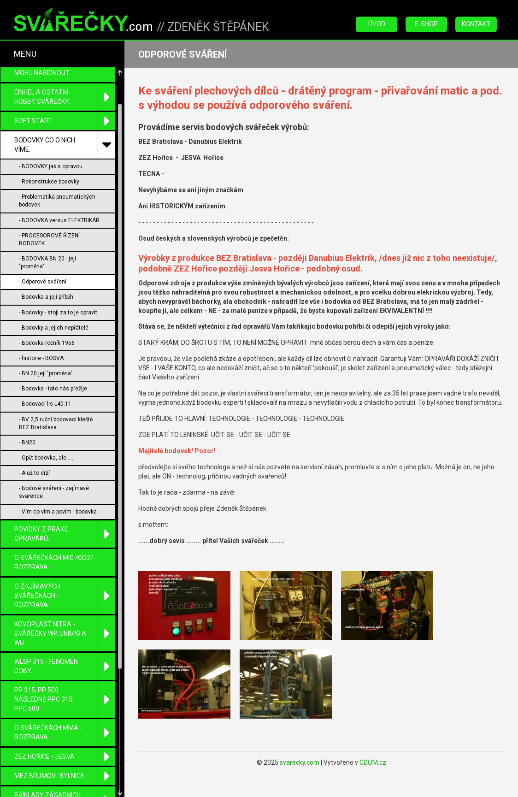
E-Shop (426, 24)
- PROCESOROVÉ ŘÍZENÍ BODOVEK (49, 239)
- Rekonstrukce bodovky (49, 181)
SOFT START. (64, 121)
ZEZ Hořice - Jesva (64, 757)
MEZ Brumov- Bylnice (64, 776)
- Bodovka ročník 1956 (47, 343)
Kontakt (476, 24)
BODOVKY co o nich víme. (64, 145)
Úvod (376, 24)
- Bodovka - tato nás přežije (53, 388)
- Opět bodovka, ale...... (47, 458)
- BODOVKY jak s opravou (50, 166)
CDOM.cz (372, 762)
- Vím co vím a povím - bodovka (58, 511)
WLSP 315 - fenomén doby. (64, 666)
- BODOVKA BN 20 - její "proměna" (47, 262)
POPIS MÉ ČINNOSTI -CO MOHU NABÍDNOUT (49, 68)
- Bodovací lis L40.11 (45, 404)
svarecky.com (299, 762)
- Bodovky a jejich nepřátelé (53, 328)
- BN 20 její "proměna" (46, 373)
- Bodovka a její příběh (46, 297)
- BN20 (27, 442)
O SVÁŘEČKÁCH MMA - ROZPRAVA (64, 732)
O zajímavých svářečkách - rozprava (64, 596)
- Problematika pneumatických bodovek (57, 201)
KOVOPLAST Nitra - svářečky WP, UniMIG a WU (64, 633)
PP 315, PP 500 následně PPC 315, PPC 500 (64, 699)
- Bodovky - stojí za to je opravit (58, 312)
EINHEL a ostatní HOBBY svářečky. (64, 97)
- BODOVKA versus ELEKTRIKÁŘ (59, 220)
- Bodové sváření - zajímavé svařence (54, 492)
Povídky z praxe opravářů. (64, 534)
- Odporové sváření (42, 281)
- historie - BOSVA (41, 358)
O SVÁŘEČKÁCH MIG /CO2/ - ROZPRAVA (55, 562)
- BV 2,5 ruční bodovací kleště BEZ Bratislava (56, 423)
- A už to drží (34, 473)
